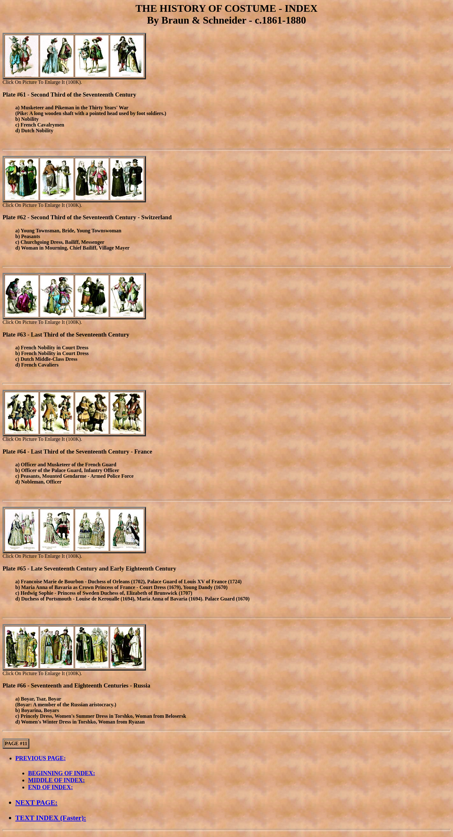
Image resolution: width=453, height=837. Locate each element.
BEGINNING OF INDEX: (61, 773)
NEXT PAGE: (36, 802)
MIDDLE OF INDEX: (56, 780)
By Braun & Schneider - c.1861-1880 (226, 20)
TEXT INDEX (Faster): (50, 818)
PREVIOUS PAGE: (40, 758)
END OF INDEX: (50, 787)
